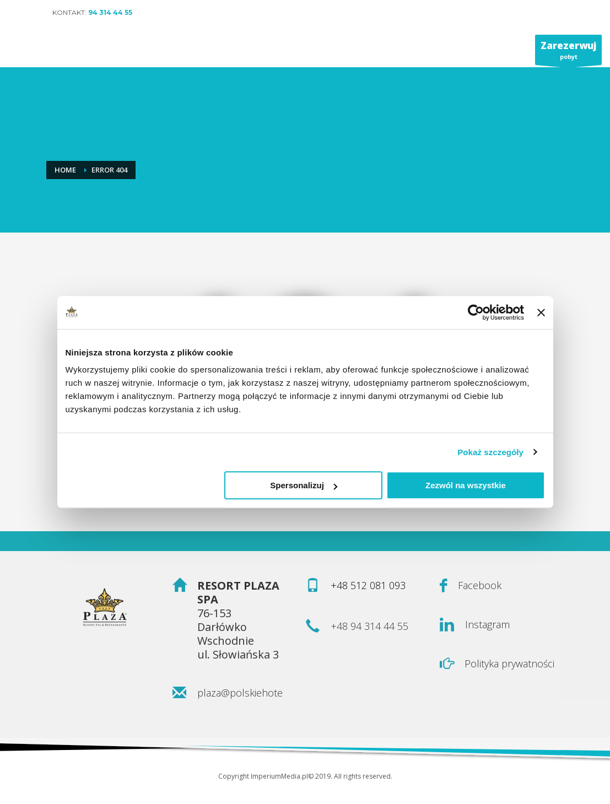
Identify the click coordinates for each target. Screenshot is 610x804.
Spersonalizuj (303, 485)
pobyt (568, 52)
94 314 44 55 (110, 12)
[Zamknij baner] (541, 312)
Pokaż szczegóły (490, 452)
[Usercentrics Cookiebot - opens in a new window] (476, 312)
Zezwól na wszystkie (465, 485)
